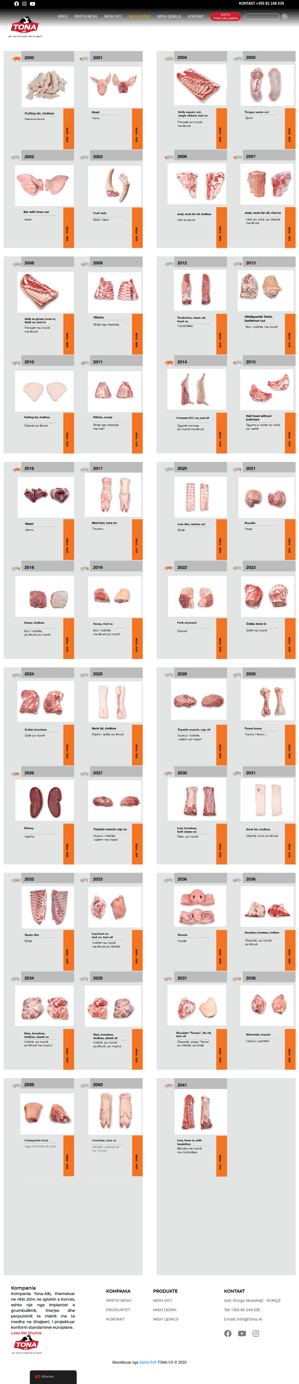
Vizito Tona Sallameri (225, 16)
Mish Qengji (169, 16)
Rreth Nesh (86, 16)
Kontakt (196, 16)
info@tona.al (249, 1319)
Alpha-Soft (148, 1362)
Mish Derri (139, 16)
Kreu (62, 16)
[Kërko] (262, 17)
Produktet (118, 1310)
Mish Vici (113, 16)
